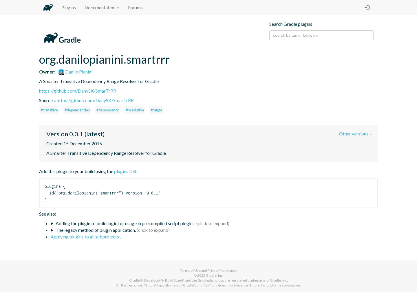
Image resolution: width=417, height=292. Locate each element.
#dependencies (77, 110)
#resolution (135, 110)
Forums (135, 7)
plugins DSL (125, 171)
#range (156, 110)
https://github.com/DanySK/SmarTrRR (77, 90)
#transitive (49, 110)
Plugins (68, 7)
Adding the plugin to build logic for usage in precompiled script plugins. (125, 223)
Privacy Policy (218, 270)
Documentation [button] (102, 7)
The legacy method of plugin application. (96, 230)
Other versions (355, 133)
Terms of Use (190, 270)
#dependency (107, 110)
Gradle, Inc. (215, 275)
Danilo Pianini (75, 71)
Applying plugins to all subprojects (85, 236)
